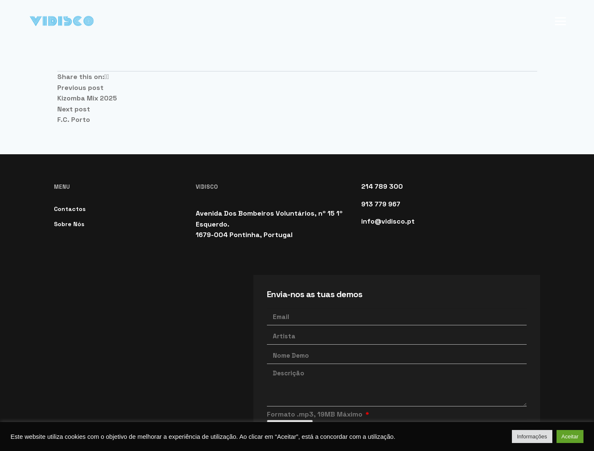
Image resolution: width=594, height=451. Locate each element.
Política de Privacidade (156, 403)
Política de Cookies (82, 403)
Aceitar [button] (570, 436)
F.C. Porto (73, 67)
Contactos (69, 156)
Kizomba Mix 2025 (87, 45)
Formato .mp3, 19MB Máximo (315, 361)
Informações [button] (532, 436)
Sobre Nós (69, 171)
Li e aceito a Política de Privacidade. (334, 385)
